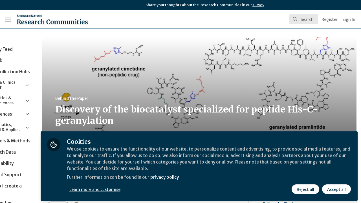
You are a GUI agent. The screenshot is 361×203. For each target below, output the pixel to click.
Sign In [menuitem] (348, 19)
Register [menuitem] (330, 19)
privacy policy (200, 177)
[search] (303, 19)
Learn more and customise (130, 188)
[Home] (44, 19)
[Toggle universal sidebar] (8, 19)
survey (258, 5)
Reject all (305, 188)
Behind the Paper (106, 98)
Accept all (336, 188)
